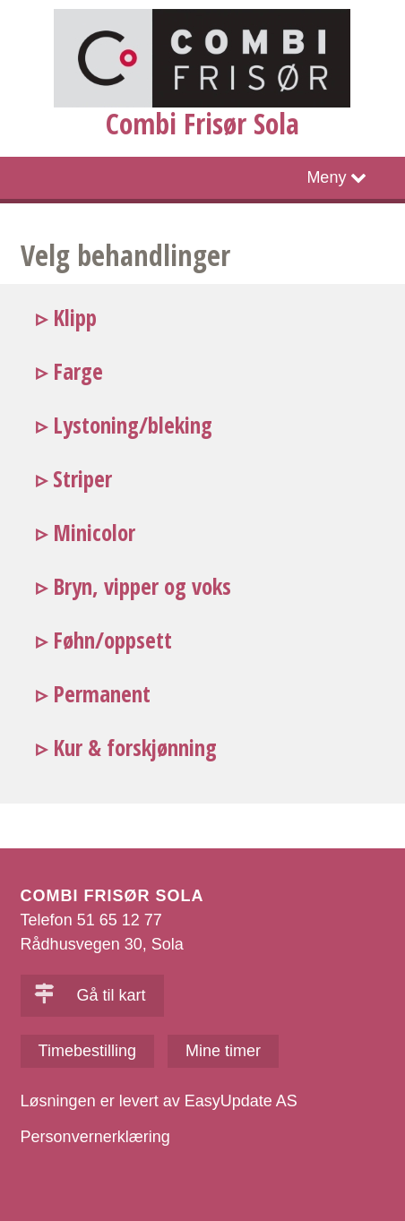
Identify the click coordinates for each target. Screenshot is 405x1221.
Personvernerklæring (95, 1137)
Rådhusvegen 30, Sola (102, 944)
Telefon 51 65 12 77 (91, 920)
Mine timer (223, 1051)
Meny (326, 177)
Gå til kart (90, 995)
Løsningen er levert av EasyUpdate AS (159, 1101)
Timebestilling (87, 1051)
